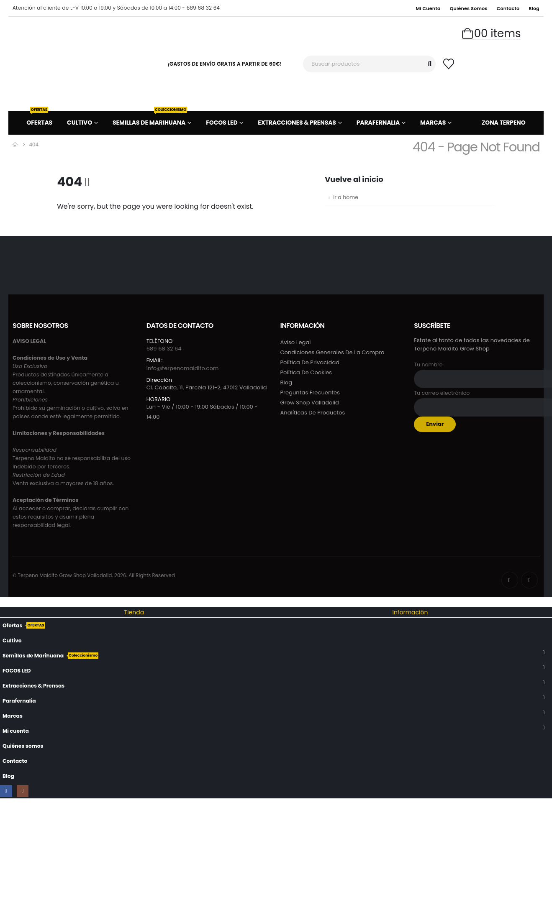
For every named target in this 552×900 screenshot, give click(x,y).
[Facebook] (509, 580)
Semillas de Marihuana (150, 118)
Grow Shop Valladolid (309, 403)
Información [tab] (410, 612)
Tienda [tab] (134, 612)
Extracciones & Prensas (297, 122)
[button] (5, 602)
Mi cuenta (428, 8)
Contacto (508, 8)
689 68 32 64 (164, 349)
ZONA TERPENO (504, 122)
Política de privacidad (310, 362)
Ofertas (39, 118)
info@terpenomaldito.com (182, 368)
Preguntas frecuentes (310, 392)
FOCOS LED (221, 122)
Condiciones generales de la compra (332, 352)
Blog (534, 8)
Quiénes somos (469, 8)
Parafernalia (378, 122)
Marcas (433, 122)
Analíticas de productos (312, 413)
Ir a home (345, 197)
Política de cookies (306, 372)
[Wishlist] (448, 64)
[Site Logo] (75, 63)
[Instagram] (529, 580)
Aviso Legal (295, 342)
